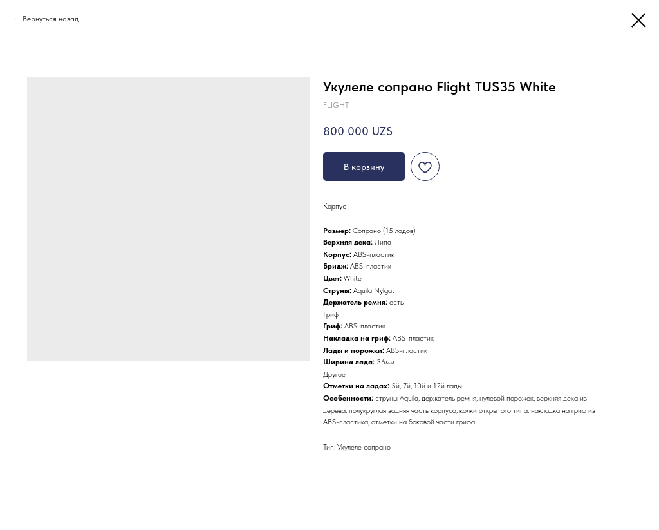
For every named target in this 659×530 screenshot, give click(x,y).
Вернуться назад (51, 18)
